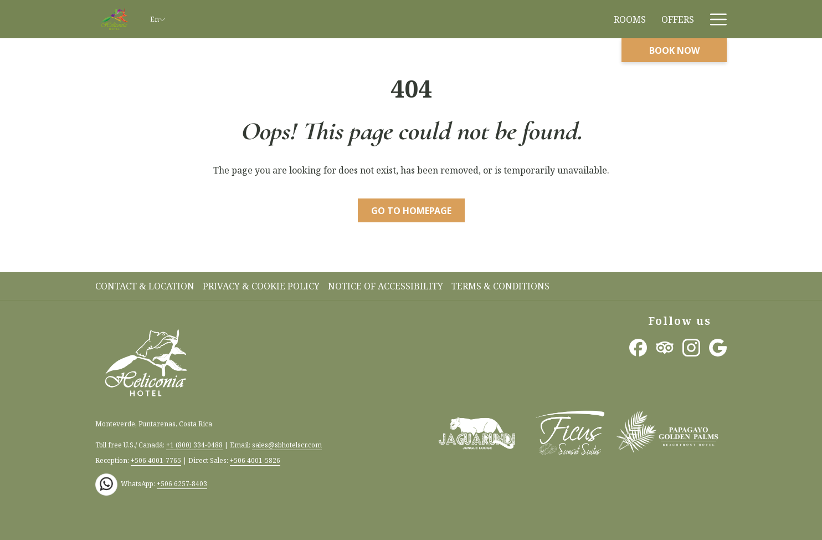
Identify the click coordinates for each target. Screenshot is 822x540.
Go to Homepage (411, 211)
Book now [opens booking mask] (674, 50)
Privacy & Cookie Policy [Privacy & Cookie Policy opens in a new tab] (262, 286)
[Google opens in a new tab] (718, 346)
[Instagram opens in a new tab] (691, 346)
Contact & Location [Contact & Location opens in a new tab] (146, 286)
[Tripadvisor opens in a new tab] (665, 346)
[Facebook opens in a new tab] (638, 346)
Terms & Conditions (500, 286)
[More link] (714, 19)
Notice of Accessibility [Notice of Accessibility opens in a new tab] (387, 286)
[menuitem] (630, 19)
